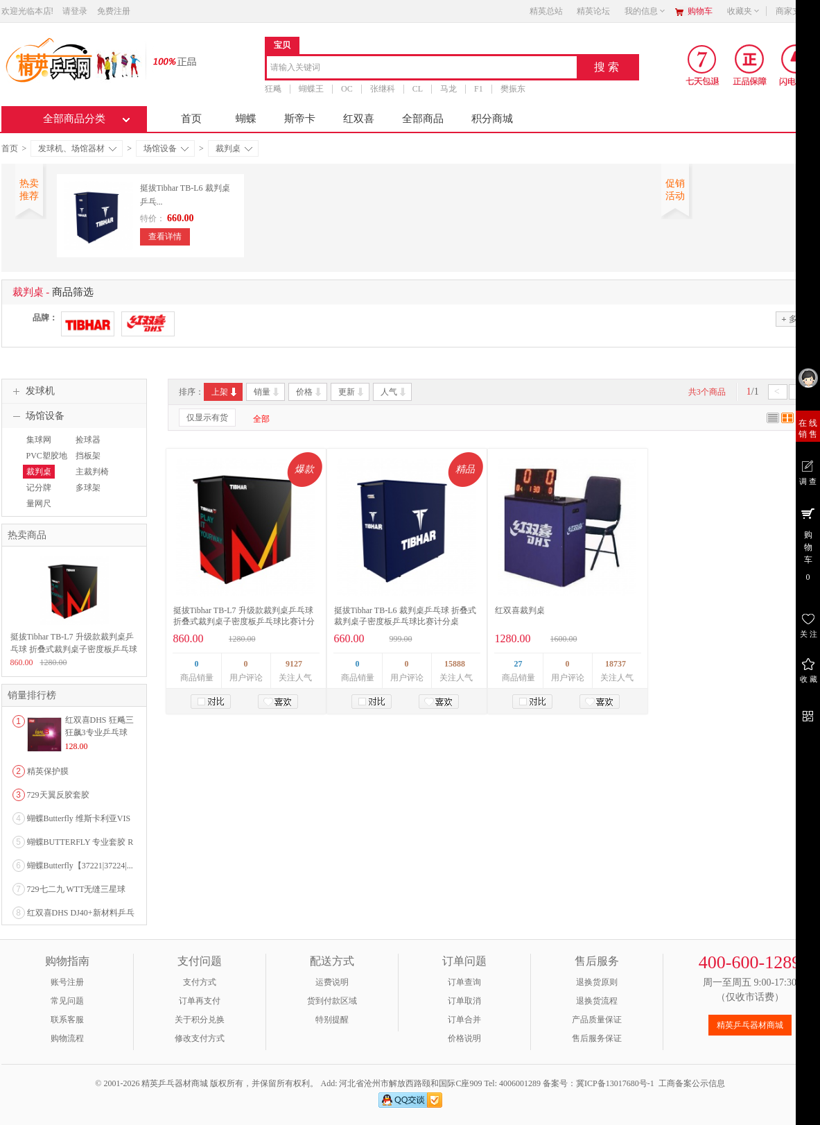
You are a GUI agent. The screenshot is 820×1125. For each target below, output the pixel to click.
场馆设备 (166, 148)
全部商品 (423, 118)
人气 (394, 392)
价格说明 (464, 1038)
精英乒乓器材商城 (750, 1025)
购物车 (700, 11)
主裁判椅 (92, 471)
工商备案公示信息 (691, 1083)
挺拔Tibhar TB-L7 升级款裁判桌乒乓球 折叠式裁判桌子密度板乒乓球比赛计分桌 (244, 621)
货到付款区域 (332, 1001)
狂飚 (273, 89)
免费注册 (113, 11)
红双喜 (358, 118)
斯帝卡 (299, 118)
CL (417, 89)
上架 (224, 392)
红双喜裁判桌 (520, 610)
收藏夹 (743, 11)
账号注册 (67, 982)
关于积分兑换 (200, 1019)
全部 (261, 419)
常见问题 (67, 1001)
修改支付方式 (200, 1038)
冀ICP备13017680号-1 (615, 1083)
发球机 (32, 391)
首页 (191, 118)
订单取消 (464, 1001)
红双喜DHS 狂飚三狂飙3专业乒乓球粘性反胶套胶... (99, 732)
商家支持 (796, 11)
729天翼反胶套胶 (58, 795)
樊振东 (512, 89)
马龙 (448, 89)
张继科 (381, 89)
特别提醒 (332, 1019)
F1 (478, 89)
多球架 (88, 487)
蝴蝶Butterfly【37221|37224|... (80, 865)
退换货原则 (597, 982)
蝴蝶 (246, 118)
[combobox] (422, 68)
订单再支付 (199, 1001)
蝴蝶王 (311, 89)
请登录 (74, 11)
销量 (267, 392)
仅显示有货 (207, 417)
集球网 (38, 440)
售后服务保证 (597, 1038)
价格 (309, 392)
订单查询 (464, 982)
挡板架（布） (86, 462)
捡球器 (88, 440)
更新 (351, 392)
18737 (615, 664)
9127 (294, 664)
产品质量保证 (597, 1019)
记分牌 (38, 487)
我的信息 (645, 11)
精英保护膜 (48, 771)
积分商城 (492, 118)
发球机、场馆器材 (77, 148)
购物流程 (67, 1038)
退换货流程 (597, 1001)
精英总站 (546, 11)
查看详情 (165, 236)
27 (518, 664)
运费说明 (332, 982)
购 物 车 (808, 543)
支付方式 (199, 982)
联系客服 (67, 1019)
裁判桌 (234, 148)
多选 (793, 319)
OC (347, 89)
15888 (454, 664)
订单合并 (464, 1019)
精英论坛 (593, 11)
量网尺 (38, 503)
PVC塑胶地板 (45, 462)
